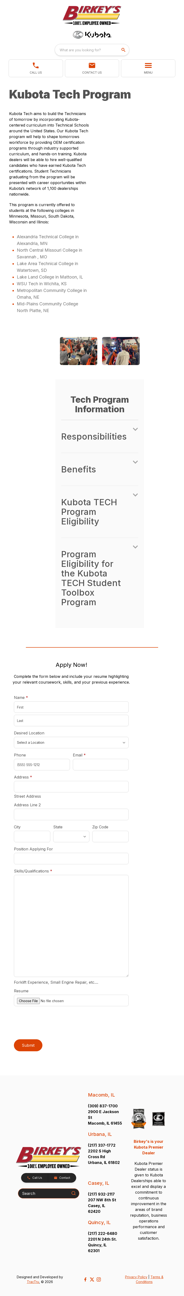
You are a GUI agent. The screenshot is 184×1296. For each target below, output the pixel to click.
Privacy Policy (136, 1277)
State (58, 827)
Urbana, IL (100, 1134)
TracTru (33, 1282)
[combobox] (92, 50)
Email (87, 754)
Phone (20, 755)
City (17, 827)
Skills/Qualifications (33, 871)
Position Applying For (33, 849)
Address (23, 777)
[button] (36, 68)
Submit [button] (28, 1045)
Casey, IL (98, 1183)
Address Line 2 (27, 804)
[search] (124, 49)
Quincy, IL (99, 1222)
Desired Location (29, 733)
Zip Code (100, 827)
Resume (21, 990)
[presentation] (50, 1023)
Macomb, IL (101, 1095)
